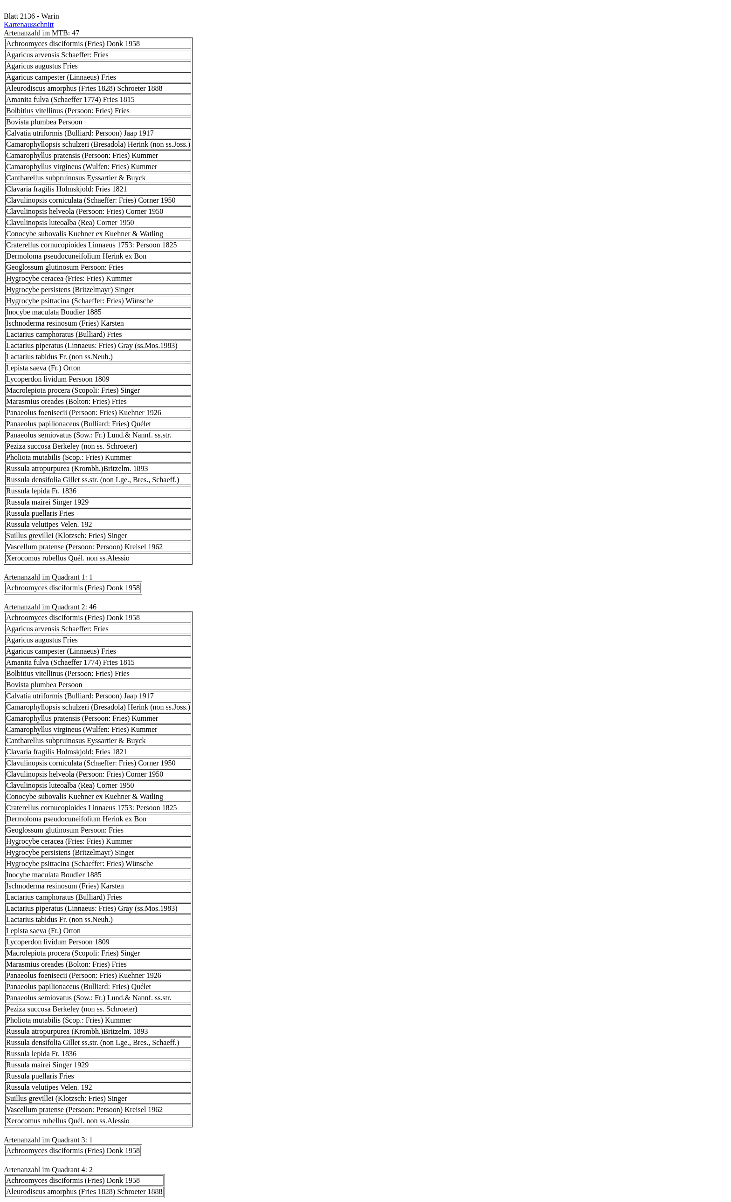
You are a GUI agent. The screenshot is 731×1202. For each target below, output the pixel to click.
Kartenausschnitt (29, 24)
